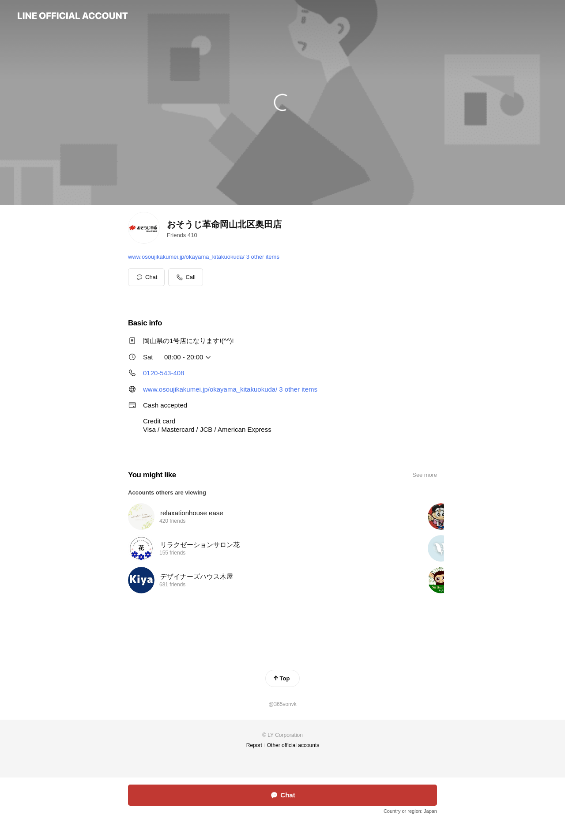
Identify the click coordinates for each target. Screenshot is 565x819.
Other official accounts (293, 745)
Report (254, 745)
